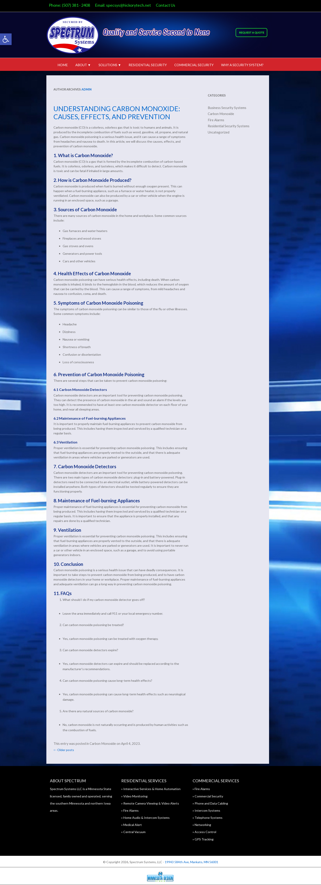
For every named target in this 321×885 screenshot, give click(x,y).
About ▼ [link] (83, 65)
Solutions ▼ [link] (110, 65)
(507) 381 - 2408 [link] (79, 5)
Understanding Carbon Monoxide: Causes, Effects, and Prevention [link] (119, 113)
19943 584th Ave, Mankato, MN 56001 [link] (191, 862)
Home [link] (63, 65)
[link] (6, 39)
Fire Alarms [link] (218, 120)
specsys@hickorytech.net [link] (131, 5)
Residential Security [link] (148, 65)
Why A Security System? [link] (242, 65)
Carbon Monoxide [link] (105, 743)
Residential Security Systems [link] (231, 126)
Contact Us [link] (168, 5)
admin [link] (89, 89)
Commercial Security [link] (194, 65)
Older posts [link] (66, 750)
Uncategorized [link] (221, 132)
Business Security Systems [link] (229, 108)
